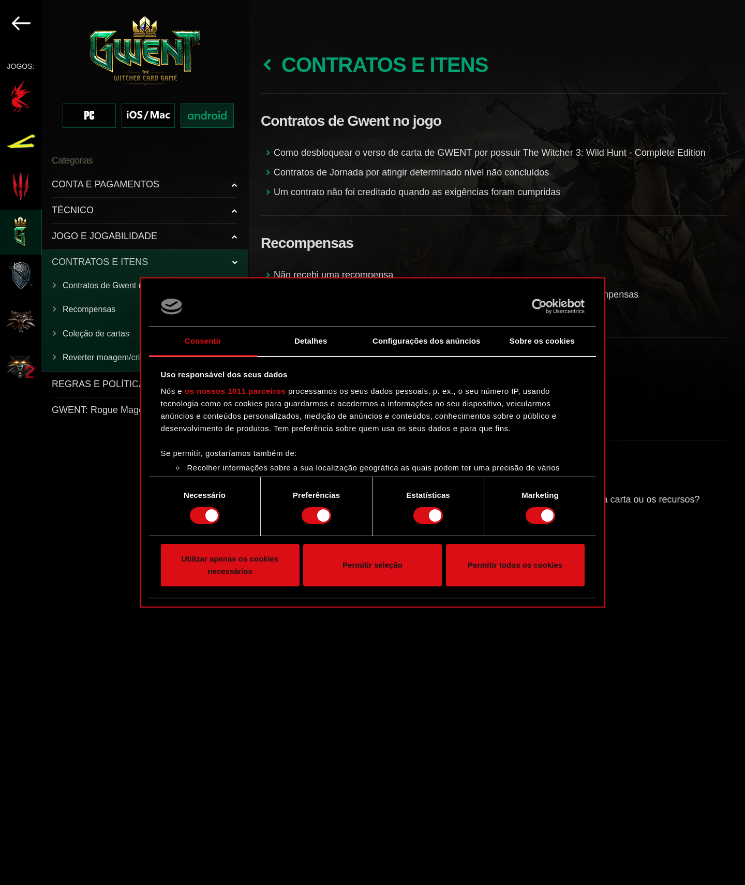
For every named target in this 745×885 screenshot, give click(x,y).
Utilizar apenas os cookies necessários (230, 565)
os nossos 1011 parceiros (235, 391)
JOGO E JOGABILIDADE (104, 236)
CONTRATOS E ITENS (100, 262)
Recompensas (89, 309)
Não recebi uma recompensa (333, 275)
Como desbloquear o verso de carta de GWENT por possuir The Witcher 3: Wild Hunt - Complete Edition (490, 153)
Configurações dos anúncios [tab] (426, 340)
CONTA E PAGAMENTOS (105, 184)
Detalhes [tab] (310, 340)
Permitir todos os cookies (515, 565)
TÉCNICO (73, 210)
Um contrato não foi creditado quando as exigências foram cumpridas (417, 192)
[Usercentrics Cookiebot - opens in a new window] (539, 306)
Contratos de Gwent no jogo (114, 285)
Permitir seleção (372, 565)
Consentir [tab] (203, 340)
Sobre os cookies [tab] (542, 340)
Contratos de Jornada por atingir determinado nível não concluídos (411, 172)
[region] (124, 442)
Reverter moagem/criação (110, 357)
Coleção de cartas (96, 333)
